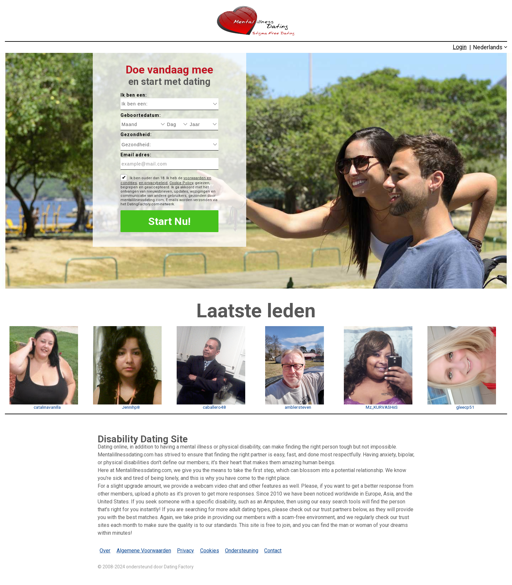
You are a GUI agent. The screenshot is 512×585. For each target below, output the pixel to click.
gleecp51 (465, 407)
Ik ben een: (133, 95)
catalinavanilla (47, 407)
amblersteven (298, 407)
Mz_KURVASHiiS (382, 407)
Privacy (185, 550)
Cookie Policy (181, 183)
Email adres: (136, 154)
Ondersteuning (241, 550)
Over (105, 550)
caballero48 (214, 407)
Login (460, 47)
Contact (272, 550)
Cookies (209, 550)
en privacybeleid (153, 183)
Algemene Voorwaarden (144, 550)
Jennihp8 (131, 407)
